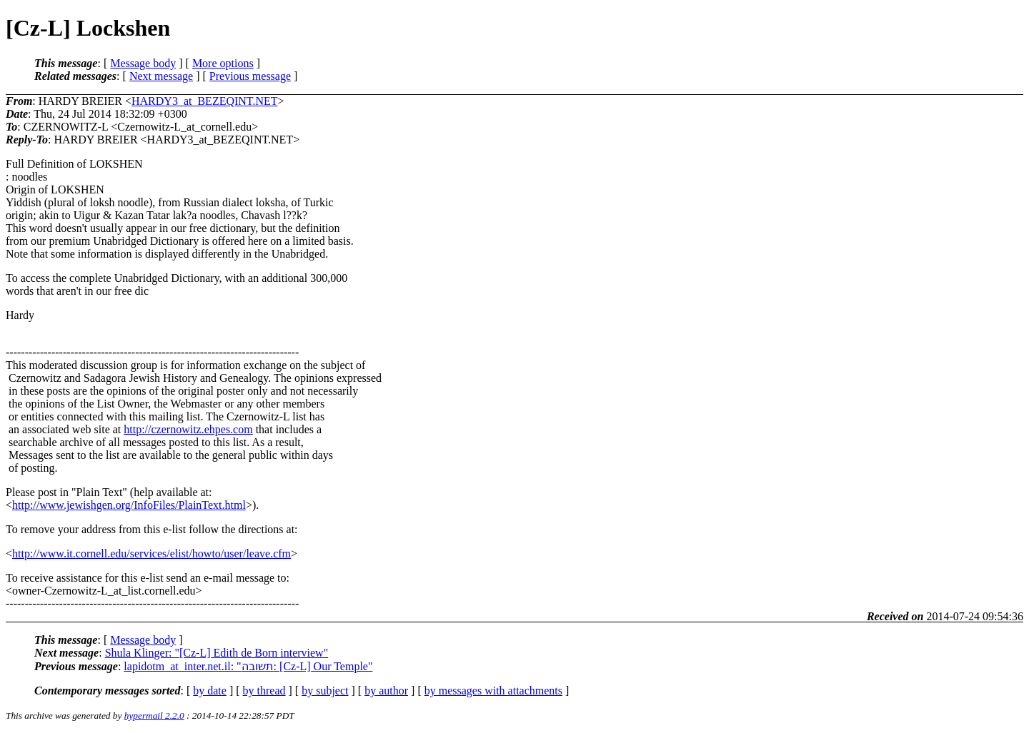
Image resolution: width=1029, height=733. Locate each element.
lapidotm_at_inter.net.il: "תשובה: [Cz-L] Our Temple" (248, 666)
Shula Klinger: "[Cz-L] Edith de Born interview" (217, 653)
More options (223, 63)
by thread (264, 690)
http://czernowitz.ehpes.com (188, 429)
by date (210, 690)
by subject (325, 690)
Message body (143, 63)
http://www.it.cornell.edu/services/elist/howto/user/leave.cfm (151, 553)
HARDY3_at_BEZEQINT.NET (204, 101)
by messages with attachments (493, 690)
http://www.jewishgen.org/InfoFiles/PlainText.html (129, 505)
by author (386, 690)
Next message (161, 76)
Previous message (250, 76)
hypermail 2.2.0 (154, 715)
